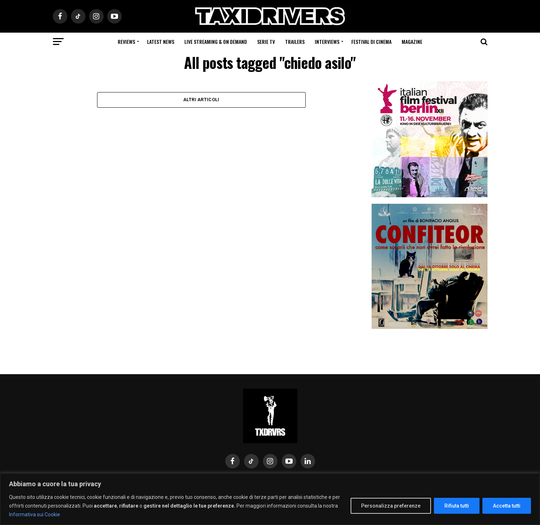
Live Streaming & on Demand (215, 41)
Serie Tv (266, 41)
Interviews (327, 41)
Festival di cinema (371, 41)
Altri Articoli (201, 100)
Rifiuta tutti (456, 506)
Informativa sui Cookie (34, 514)
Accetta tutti (506, 506)
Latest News (160, 41)
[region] (270, 499)
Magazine (412, 41)
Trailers (295, 41)
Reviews (126, 41)
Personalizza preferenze (390, 506)
